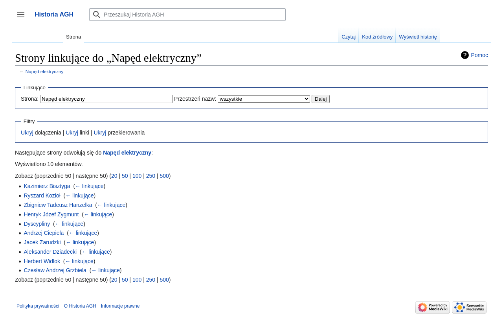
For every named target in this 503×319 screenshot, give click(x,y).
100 (136, 176)
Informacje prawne (120, 306)
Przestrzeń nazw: (195, 99)
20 (114, 176)
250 (150, 176)
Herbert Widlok (42, 261)
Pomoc (479, 55)
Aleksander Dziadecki (50, 252)
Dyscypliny (37, 224)
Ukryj (27, 132)
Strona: (30, 99)
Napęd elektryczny (45, 71)
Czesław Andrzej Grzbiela (55, 270)
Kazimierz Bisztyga (47, 186)
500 (164, 176)
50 (125, 176)
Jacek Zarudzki (42, 242)
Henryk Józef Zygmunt (51, 214)
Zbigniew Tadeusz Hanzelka (58, 205)
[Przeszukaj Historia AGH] (187, 14)
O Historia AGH (80, 306)
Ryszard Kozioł (42, 195)
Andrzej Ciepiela (44, 233)
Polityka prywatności (38, 306)
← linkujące (89, 186)
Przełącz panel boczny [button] (23, 18)
